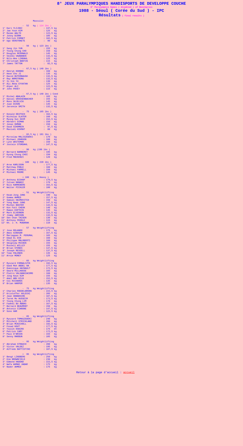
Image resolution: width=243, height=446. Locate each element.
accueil (129, 441)
